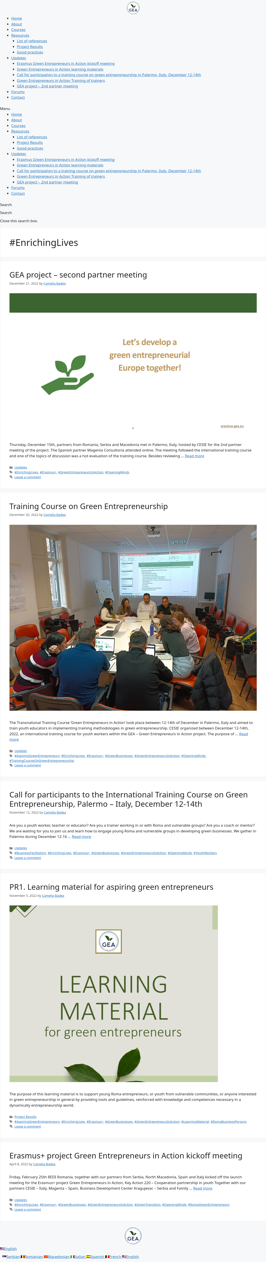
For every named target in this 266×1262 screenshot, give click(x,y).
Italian (78, 1256)
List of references (32, 40)
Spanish (95, 1256)
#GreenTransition (147, 1204)
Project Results (30, 46)
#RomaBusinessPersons (229, 1121)
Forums (18, 91)
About (16, 24)
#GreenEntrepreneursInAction (81, 472)
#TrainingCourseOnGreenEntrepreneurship (41, 760)
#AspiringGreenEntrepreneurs (37, 756)
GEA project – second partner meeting (78, 274)
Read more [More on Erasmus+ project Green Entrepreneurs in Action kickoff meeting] (202, 1188)
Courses (18, 29)
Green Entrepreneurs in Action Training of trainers (61, 80)
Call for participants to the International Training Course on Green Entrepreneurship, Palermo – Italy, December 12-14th (128, 799)
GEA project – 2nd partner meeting (47, 86)
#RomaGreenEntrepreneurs (209, 1204)
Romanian (32, 1256)
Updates (18, 57)
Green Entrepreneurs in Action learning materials (60, 69)
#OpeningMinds (117, 472)
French (113, 1256)
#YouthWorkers (205, 853)
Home (16, 18)
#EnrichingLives (26, 472)
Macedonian (57, 1256)
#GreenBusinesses (119, 756)
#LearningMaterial (195, 1121)
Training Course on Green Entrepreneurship (88, 506)
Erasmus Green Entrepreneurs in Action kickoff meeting (66, 63)
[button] (133, 109)
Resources (20, 35)
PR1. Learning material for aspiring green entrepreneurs (111, 887)
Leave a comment (28, 477)
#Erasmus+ (48, 472)
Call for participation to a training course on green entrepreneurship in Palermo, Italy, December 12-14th (109, 74)
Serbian (11, 1256)
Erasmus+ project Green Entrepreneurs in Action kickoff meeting (126, 1155)
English (8, 1248)
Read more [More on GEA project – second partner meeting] (194, 455)
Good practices (30, 52)
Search (6, 212)
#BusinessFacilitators (30, 853)
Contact (18, 97)
